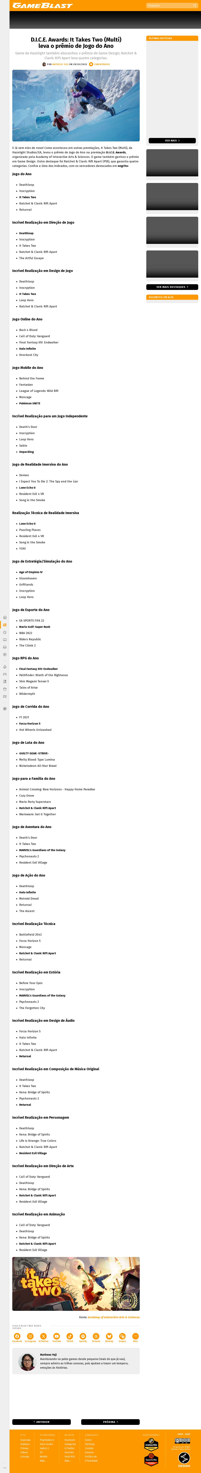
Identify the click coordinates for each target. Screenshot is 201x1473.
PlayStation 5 (47, 1440)
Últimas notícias (160, 38)
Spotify (83, 1337)
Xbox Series (46, 1444)
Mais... (43, 1460)
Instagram (30, 1337)
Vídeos (24, 1452)
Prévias (24, 1448)
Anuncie (89, 1452)
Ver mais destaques (171, 287)
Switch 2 (44, 1448)
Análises (25, 1444)
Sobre (88, 1440)
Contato (89, 1448)
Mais (135, 1337)
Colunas (24, 1456)
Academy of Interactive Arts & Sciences (114, 1317)
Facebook (17, 1337)
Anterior (43, 1421)
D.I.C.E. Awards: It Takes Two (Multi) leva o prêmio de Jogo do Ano (76, 43)
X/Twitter (43, 1337)
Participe (90, 1444)
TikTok (69, 1337)
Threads (96, 1337)
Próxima (109, 1421)
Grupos (122, 1337)
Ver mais (172, 140)
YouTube (56, 1337)
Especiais (25, 1440)
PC (41, 1452)
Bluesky (109, 1337)
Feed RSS (70, 1456)
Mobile (43, 1456)
